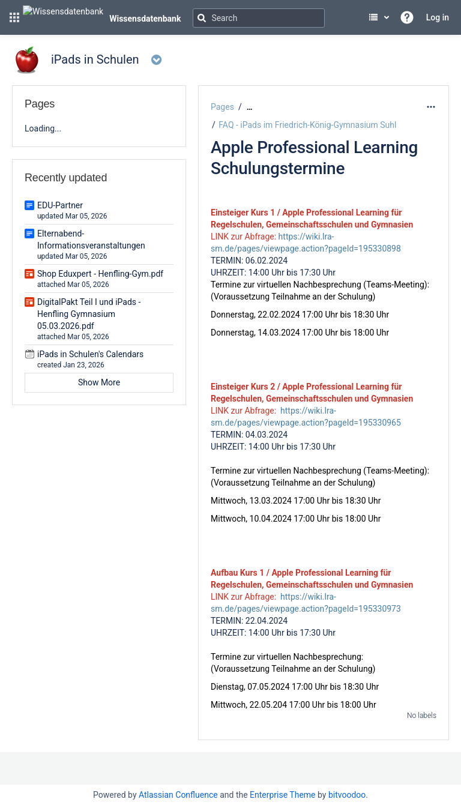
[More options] (431, 107)
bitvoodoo (347, 795)
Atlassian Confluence (178, 795)
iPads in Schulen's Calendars (90, 354)
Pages (222, 107)
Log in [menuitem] (437, 17)
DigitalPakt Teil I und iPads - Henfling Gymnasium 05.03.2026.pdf (88, 314)
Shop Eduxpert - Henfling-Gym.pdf (100, 274)
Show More (99, 382)
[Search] (259, 18)
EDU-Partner (60, 205)
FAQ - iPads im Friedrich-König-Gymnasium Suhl (307, 125)
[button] (14, 17)
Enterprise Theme (282, 795)
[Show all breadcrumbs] (249, 107)
